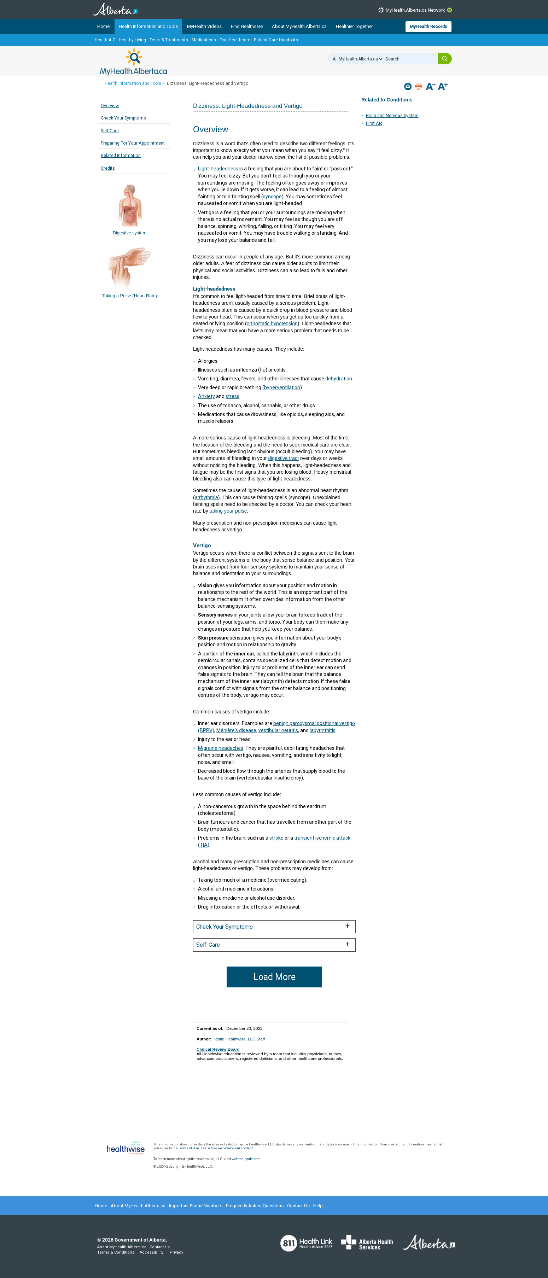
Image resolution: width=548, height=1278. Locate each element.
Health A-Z (105, 39)
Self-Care (110, 130)
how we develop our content (232, 1148)
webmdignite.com (246, 1159)
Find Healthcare (247, 26)
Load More (274, 977)
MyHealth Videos (204, 26)
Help (318, 1205)
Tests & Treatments (169, 39)
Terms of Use (188, 1148)
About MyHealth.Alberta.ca (299, 26)
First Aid (374, 123)
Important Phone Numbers (195, 1205)
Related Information (121, 155)
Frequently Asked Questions (255, 1205)
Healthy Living (132, 39)
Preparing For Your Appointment (133, 143)
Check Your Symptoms (123, 118)
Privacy (176, 1252)
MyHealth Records (428, 26)
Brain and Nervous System (392, 115)
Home (103, 26)
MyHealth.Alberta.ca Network (415, 10)
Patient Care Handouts (276, 39)
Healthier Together (354, 26)
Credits (108, 168)
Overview (110, 105)
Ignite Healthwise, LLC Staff (239, 1039)
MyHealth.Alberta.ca (133, 62)
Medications (204, 39)
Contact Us (298, 1205)
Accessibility (151, 1252)
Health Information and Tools (148, 26)
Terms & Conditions (115, 1252)
